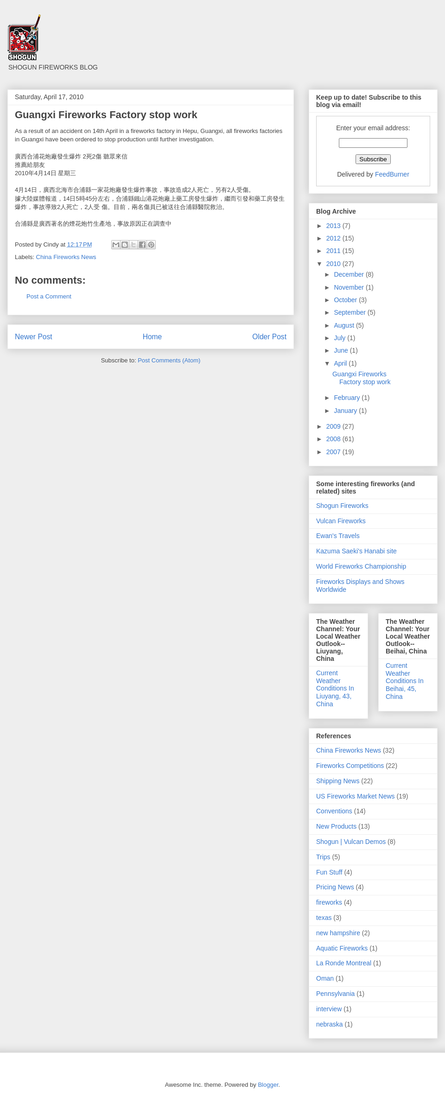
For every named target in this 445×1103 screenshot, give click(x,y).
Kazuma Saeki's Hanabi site (356, 551)
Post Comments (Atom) (169, 360)
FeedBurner (392, 174)
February (348, 397)
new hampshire (338, 933)
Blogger (268, 1084)
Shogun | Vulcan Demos (351, 841)
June (342, 350)
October (346, 300)
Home (152, 337)
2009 (334, 426)
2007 (334, 452)
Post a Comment (48, 296)
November (349, 287)
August (345, 325)
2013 (334, 225)
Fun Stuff (329, 872)
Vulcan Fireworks (341, 521)
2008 (334, 439)
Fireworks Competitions (350, 765)
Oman (325, 978)
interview (329, 1009)
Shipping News (337, 781)
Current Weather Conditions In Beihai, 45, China (405, 681)
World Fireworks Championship (361, 566)
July (340, 338)
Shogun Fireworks (342, 505)
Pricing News (335, 887)
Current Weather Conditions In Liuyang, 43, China (335, 688)
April (341, 363)
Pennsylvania (335, 993)
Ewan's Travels (338, 535)
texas (323, 917)
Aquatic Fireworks (342, 948)
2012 (334, 238)
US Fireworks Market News (355, 796)
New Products (336, 826)
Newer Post (33, 337)
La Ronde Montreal (343, 963)
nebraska (329, 1024)
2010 (334, 263)
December (349, 274)
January (346, 410)
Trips (323, 857)
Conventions (334, 811)
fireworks (329, 902)
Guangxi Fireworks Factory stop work (361, 378)
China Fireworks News (66, 257)
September (350, 312)
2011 (334, 250)
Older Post (269, 337)
